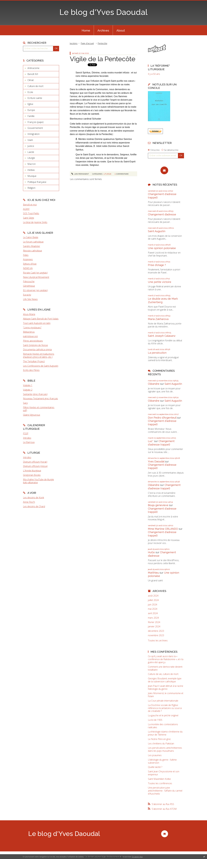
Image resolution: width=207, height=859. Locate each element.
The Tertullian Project (34, 361)
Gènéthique (29, 285)
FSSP (25, 433)
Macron (31, 163)
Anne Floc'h (29, 502)
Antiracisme (33, 68)
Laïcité (30, 152)
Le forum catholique (33, 241)
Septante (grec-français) (35, 394)
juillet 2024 (153, 600)
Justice (30, 146)
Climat (30, 80)
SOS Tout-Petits (31, 213)
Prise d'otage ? (157, 265)
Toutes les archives (158, 640)
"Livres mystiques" (32, 327)
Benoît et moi (30, 204)
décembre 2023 (156, 630)
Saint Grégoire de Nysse (35, 345)
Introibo (27, 437)
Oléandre (153, 383)
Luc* (150, 441)
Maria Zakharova (158, 319)
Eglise (30, 104)
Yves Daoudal (156, 461)
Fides (25, 255)
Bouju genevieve (158, 505)
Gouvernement (35, 128)
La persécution (157, 352)
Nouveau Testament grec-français (40, 398)
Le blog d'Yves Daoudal (103, 12)
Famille (30, 116)
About (120, 30)
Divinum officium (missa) (35, 466)
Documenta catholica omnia (37, 349)
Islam (30, 140)
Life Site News (30, 299)
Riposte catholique (32, 250)
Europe (31, 110)
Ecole (30, 92)
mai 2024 (152, 608)
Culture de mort (35, 86)
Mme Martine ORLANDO (163, 528)
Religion (31, 187)
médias (31, 170)
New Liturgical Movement (36, 277)
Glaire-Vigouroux (31, 414)
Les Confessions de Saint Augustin (40, 365)
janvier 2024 (154, 626)
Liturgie (31, 157)
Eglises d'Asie (30, 263)
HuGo (151, 552)
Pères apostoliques (33, 340)
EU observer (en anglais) (35, 290)
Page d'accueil (87, 43)
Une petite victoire (159, 281)
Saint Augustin (156, 231)
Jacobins (73, 43)
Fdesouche (28, 281)
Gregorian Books (32, 475)
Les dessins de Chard (34, 506)
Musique (31, 176)
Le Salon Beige (30, 237)
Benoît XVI (32, 74)
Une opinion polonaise (162, 248)
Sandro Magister (31, 246)
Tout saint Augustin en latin (36, 323)
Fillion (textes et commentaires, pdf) (39, 409)
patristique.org (30, 336)
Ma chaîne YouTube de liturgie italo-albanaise (38, 481)
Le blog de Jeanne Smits (35, 222)
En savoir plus (137, 856)
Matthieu (153, 572)
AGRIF (26, 209)
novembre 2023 (156, 635)
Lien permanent (80, 174)
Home (86, 30)
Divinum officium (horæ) (35, 461)
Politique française (36, 182)
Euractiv (27, 294)
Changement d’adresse (162, 214)
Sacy (25, 402)
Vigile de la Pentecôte (102, 59)
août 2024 (153, 595)
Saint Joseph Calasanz (161, 335)
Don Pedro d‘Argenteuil (162, 417)
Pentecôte (102, 43)
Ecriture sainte (34, 98)
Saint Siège (28, 217)
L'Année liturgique (32, 470)
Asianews (28, 259)
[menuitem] (86, 30)
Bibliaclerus (29, 331)
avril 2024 (153, 613)
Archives (103, 30)
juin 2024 (152, 604)
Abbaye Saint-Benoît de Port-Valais (41, 318)
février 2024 (154, 622)
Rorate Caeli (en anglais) (35, 272)
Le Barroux (29, 442)
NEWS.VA (28, 268)
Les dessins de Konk (33, 497)
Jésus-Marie (29, 314)
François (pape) (35, 122)
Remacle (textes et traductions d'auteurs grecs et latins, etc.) (38, 355)
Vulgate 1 (27, 385)
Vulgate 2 (27, 389)
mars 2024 (153, 617)
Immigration (33, 134)
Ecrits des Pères (31, 370)
